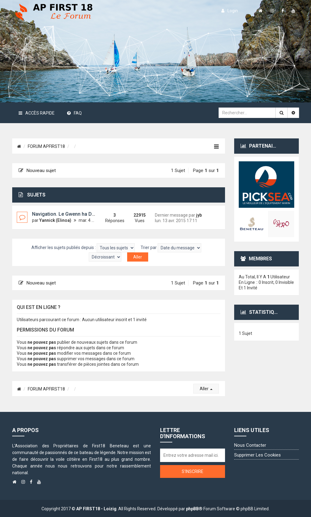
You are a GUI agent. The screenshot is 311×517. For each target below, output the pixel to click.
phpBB (192, 508)
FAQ (74, 113)
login (229, 10)
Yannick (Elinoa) (55, 220)
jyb (199, 215)
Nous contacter (250, 445)
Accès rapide (37, 113)
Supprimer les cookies (257, 455)
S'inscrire (192, 471)
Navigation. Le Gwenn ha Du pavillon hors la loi (84, 214)
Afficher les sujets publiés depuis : (83, 247)
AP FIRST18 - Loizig (96, 508)
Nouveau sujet (37, 170)
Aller (206, 388)
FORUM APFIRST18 (46, 146)
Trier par (171, 247)
